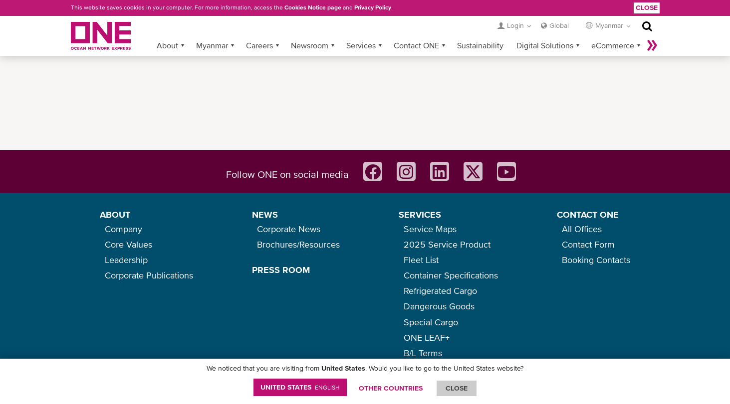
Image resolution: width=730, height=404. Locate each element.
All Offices (582, 229)
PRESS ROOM (281, 270)
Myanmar (212, 45)
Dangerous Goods (439, 306)
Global (559, 25)
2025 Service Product (447, 244)
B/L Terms (423, 353)
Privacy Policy (372, 7)
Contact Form (588, 244)
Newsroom (309, 45)
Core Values (128, 244)
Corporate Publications (149, 275)
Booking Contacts (596, 260)
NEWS (265, 214)
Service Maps (430, 229)
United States (300, 387)
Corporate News (288, 229)
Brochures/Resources (298, 244)
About (167, 45)
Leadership (126, 260)
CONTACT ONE (588, 214)
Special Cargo (431, 322)
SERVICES (420, 214)
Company (123, 229)
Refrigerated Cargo (440, 290)
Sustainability (480, 45)
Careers (259, 45)
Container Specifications (451, 275)
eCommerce (612, 45)
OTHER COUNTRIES (391, 388)
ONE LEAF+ (427, 337)
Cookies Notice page (312, 7)
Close (647, 7)
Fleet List (421, 260)
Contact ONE (416, 45)
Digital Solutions (544, 45)
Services (361, 45)
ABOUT (115, 214)
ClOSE (457, 388)
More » (652, 45)
